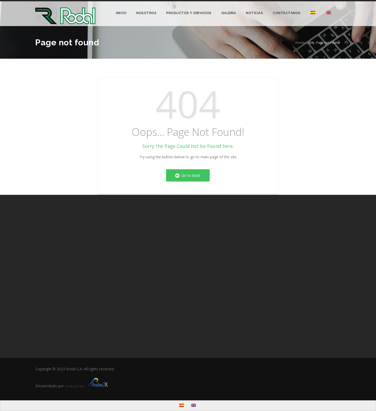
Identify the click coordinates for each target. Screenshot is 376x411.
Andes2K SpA (87, 386)
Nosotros (146, 13)
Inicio (121, 13)
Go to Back (188, 175)
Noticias (254, 13)
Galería (228, 13)
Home (300, 42)
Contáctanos (287, 13)
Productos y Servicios (189, 13)
